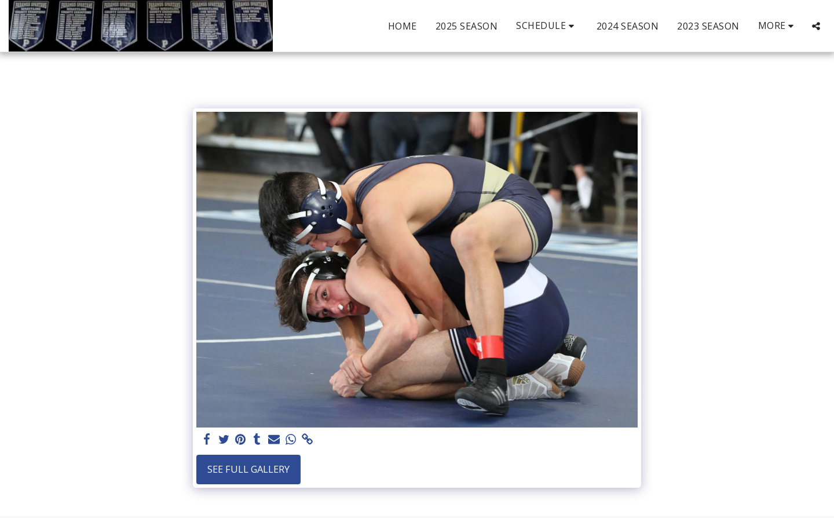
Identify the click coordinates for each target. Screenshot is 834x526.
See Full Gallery (248, 469)
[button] (547, 25)
